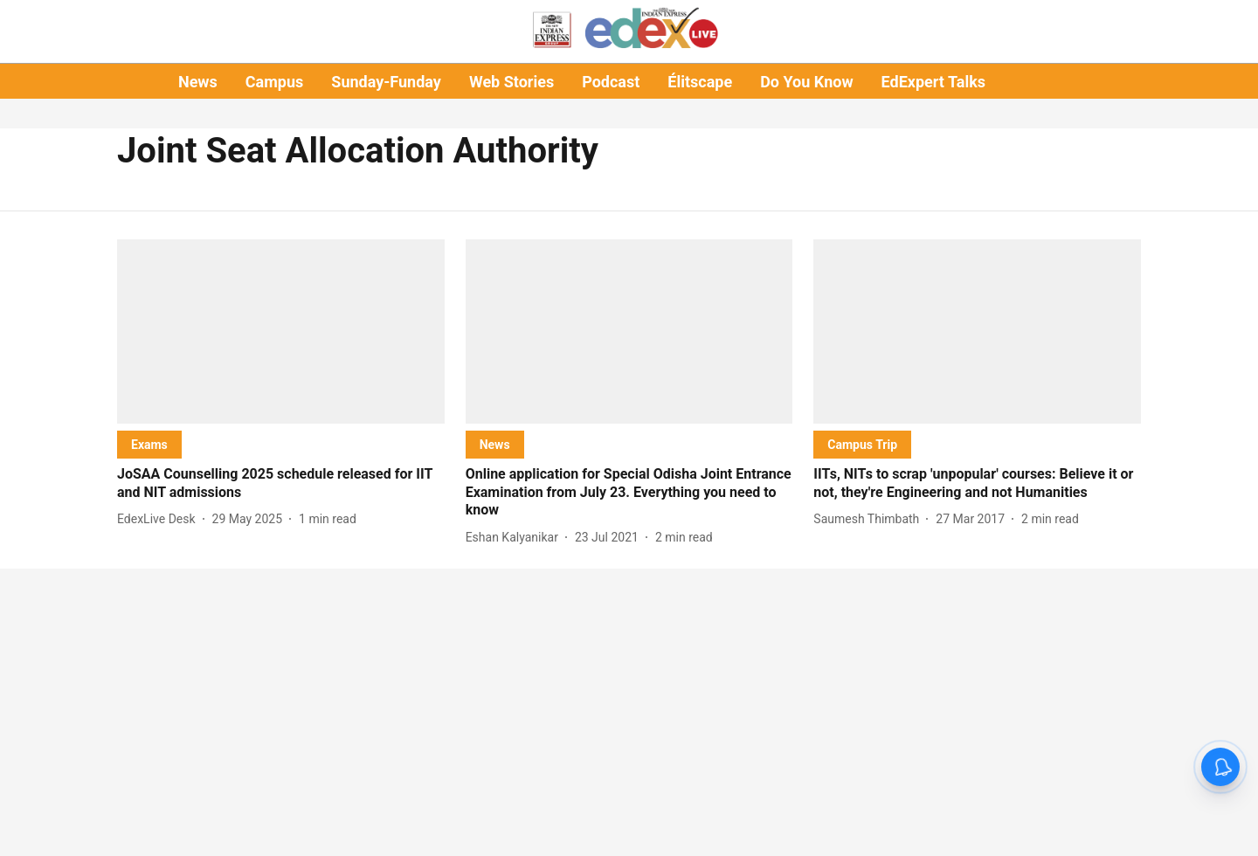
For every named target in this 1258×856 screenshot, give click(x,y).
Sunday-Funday (386, 81)
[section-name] (149, 444)
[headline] (281, 484)
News (198, 81)
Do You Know (806, 81)
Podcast (610, 81)
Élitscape (699, 81)
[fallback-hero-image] (281, 331)
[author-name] (160, 519)
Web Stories (511, 81)
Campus (274, 81)
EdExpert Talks (933, 81)
